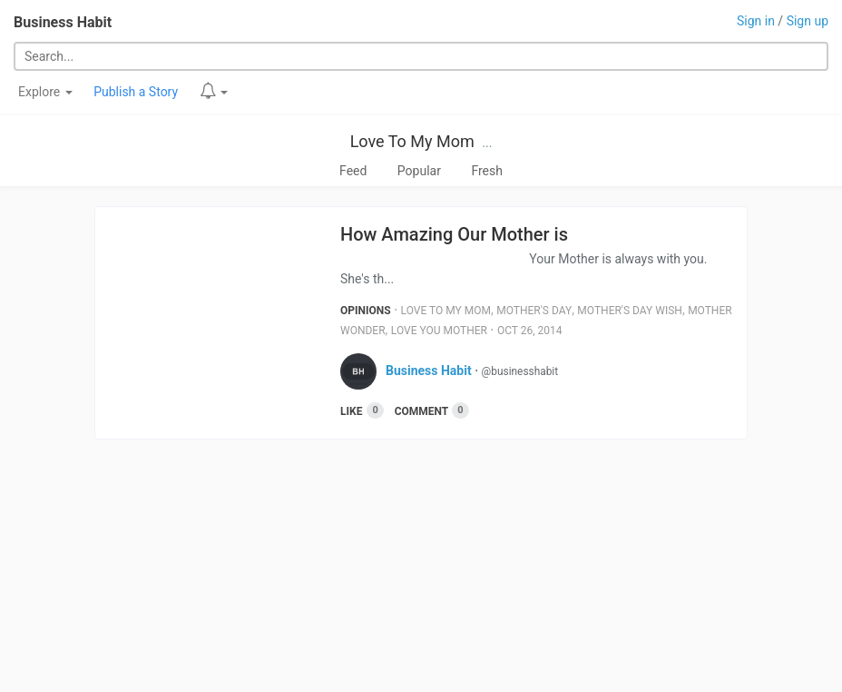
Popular (419, 170)
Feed (353, 170)
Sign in (756, 21)
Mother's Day (534, 310)
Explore (45, 91)
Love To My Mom (412, 141)
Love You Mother (439, 330)
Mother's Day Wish (629, 310)
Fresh (487, 170)
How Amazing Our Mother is (454, 234)
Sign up (807, 21)
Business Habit (63, 22)
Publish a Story (135, 91)
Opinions (365, 310)
